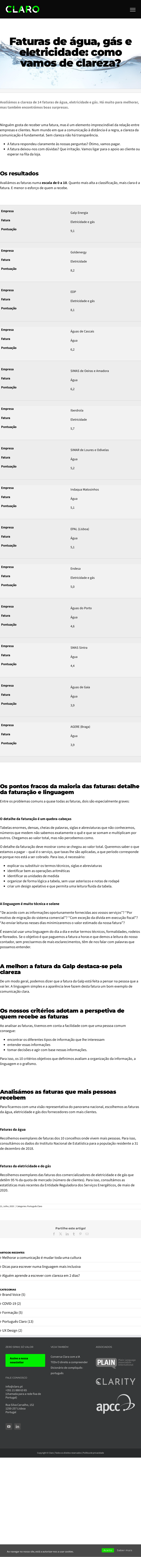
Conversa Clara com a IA (65, 1357)
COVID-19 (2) (11, 1303)
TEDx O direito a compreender (69, 1362)
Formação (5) (12, 1312)
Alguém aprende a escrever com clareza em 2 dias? (41, 1275)
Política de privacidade (93, 1452)
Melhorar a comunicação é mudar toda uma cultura (41, 1257)
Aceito (108, 1550)
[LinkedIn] (17, 1426)
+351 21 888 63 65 (16, 1390)
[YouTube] (9, 1426)
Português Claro (34, 1206)
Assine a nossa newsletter (19, 1360)
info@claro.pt (14, 1387)
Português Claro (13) (17, 1321)
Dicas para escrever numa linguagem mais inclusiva (41, 1266)
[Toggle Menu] (132, 9)
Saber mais (124, 1550)
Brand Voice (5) (13, 1294)
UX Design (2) (12, 1330)
